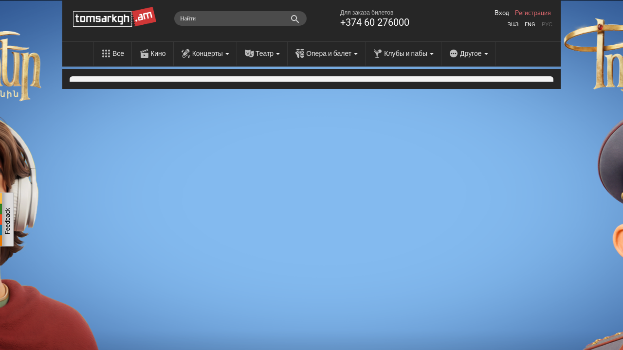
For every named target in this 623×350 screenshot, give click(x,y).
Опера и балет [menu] (332, 53)
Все (118, 53)
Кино (158, 53)
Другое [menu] (474, 53)
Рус (547, 24)
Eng (530, 24)
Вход (502, 13)
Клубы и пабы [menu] (409, 53)
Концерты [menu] (210, 53)
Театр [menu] (268, 53)
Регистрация (533, 13)
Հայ (513, 24)
